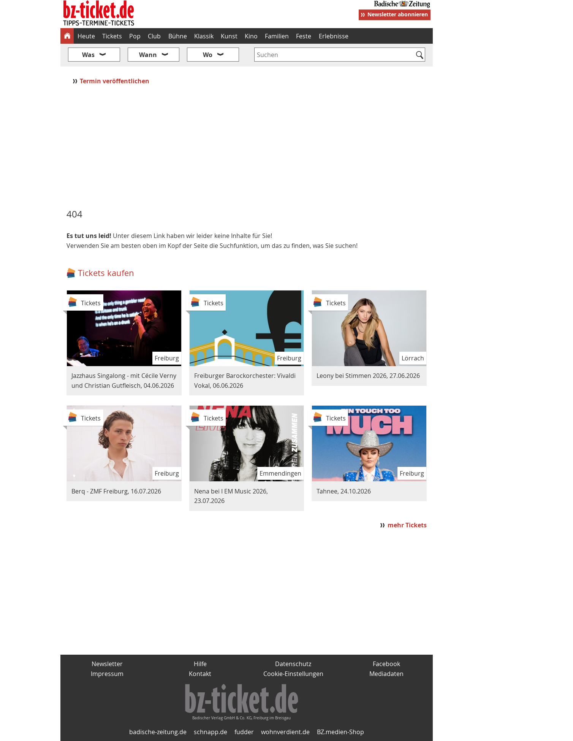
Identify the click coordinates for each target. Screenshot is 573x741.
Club (154, 36)
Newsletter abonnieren (397, 14)
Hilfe (200, 664)
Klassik (204, 36)
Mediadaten (386, 674)
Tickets (112, 36)
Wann (148, 55)
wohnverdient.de (285, 732)
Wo (207, 55)
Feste (303, 36)
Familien (277, 36)
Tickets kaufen (106, 272)
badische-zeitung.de (158, 732)
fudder (244, 732)
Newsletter (107, 664)
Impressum (107, 674)
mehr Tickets (407, 525)
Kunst (229, 36)
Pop (135, 36)
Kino (251, 36)
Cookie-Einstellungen (293, 674)
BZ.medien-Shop (340, 732)
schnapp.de (210, 732)
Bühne (177, 36)
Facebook (386, 664)
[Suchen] (420, 55)
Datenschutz (293, 664)
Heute (86, 36)
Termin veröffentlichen (115, 81)
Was (88, 55)
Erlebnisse (333, 36)
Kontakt (200, 674)
